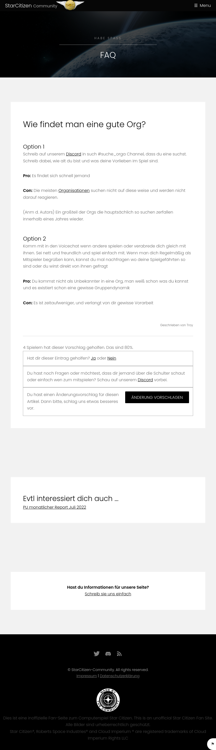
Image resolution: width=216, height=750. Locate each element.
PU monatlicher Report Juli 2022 (54, 507)
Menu (205, 5)
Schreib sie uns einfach (108, 594)
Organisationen (74, 190)
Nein (111, 358)
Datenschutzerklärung (119, 675)
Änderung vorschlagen (157, 397)
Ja (93, 358)
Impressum (86, 675)
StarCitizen (31, 5)
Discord (73, 154)
